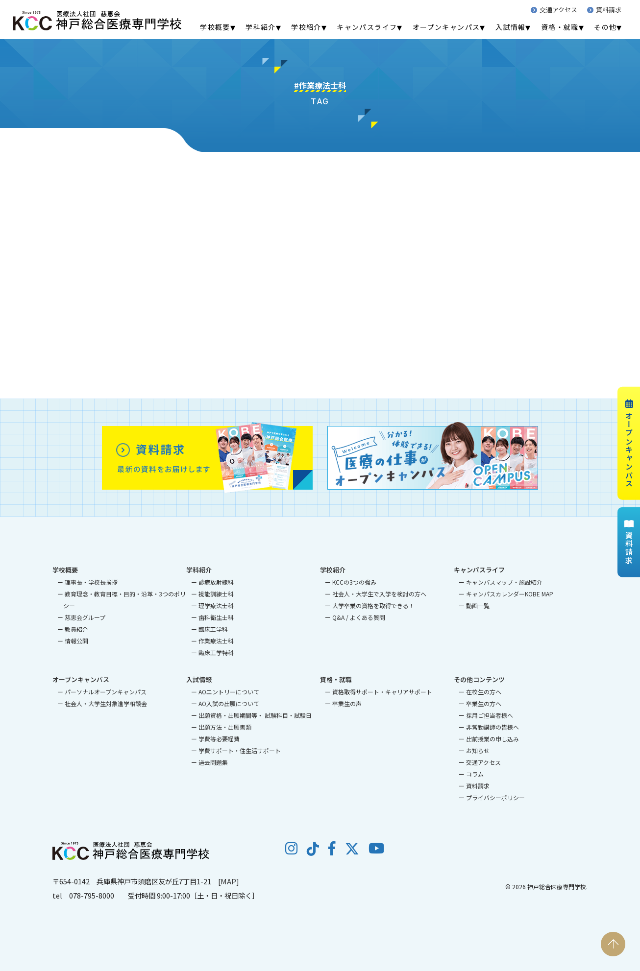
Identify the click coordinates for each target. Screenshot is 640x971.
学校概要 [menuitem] (215, 27)
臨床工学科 (213, 629)
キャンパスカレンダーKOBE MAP (509, 594)
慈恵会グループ (85, 617)
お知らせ (478, 750)
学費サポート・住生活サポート (239, 750)
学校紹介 (332, 569)
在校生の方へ (483, 691)
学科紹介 (199, 569)
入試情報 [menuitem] (510, 27)
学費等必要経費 (219, 738)
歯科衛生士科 (216, 617)
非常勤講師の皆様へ (492, 727)
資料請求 (604, 9)
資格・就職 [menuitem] (560, 27)
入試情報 (199, 679)
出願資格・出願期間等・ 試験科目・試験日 (255, 715)
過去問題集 (213, 762)
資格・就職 (336, 679)
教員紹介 (76, 629)
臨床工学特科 (216, 652)
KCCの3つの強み (354, 582)
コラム (475, 774)
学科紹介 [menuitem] (261, 27)
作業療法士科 (216, 641)
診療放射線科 (216, 582)
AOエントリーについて (228, 691)
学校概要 (65, 569)
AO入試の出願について (228, 703)
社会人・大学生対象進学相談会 (106, 703)
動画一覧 (478, 605)
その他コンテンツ (479, 679)
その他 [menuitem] (605, 27)
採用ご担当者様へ (489, 715)
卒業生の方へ (483, 703)
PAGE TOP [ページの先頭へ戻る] (613, 944)
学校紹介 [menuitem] (306, 27)
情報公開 (76, 641)
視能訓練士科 (216, 594)
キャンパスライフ (479, 569)
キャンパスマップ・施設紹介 (504, 582)
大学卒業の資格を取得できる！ (373, 605)
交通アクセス (554, 9)
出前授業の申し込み (492, 738)
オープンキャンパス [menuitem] (446, 27)
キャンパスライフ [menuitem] (367, 27)
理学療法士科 (216, 605)
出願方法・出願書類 (224, 727)
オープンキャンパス (629, 443)
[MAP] (228, 881)
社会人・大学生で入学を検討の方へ (379, 594)
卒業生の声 (347, 703)
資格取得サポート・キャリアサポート (382, 691)
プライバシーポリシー (495, 797)
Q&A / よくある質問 (358, 617)
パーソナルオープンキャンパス (106, 691)
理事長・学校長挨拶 (91, 582)
